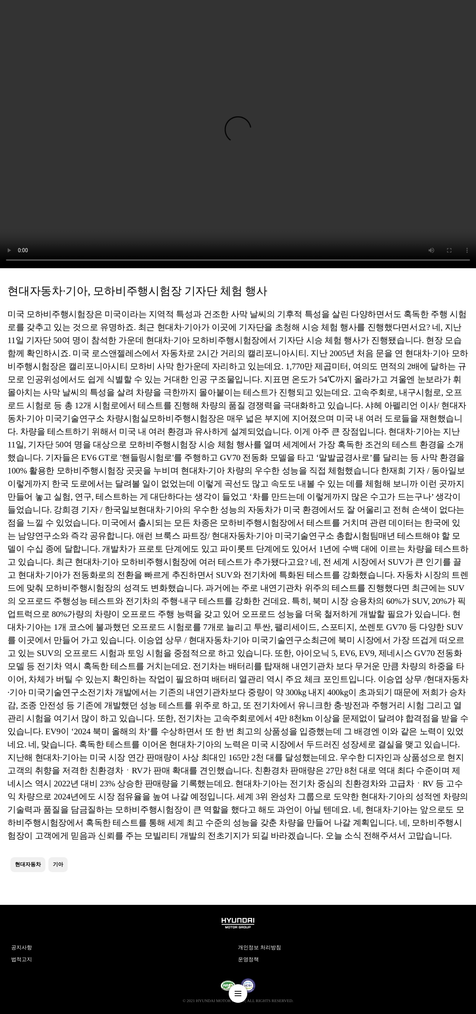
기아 (58, 864)
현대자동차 (28, 864)
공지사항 (21, 947)
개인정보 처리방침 (259, 947)
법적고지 (21, 959)
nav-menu (238, 993)
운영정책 (248, 959)
